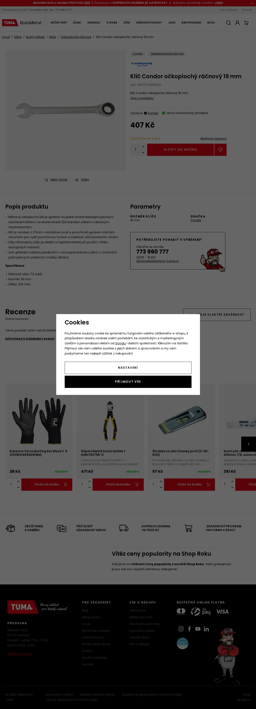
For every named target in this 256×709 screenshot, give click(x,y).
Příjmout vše (128, 381)
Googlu (120, 343)
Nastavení (128, 368)
